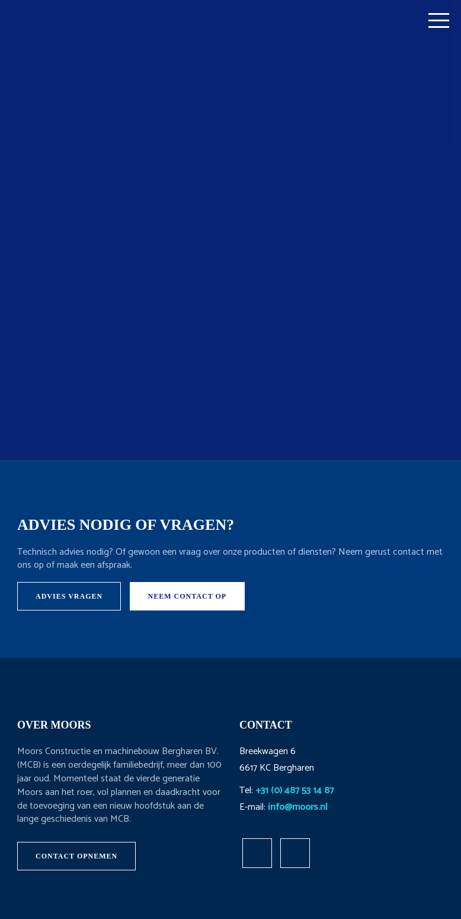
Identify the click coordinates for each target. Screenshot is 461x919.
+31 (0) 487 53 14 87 (294, 791)
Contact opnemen (76, 856)
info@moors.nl (298, 807)
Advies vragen (69, 596)
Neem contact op (187, 596)
